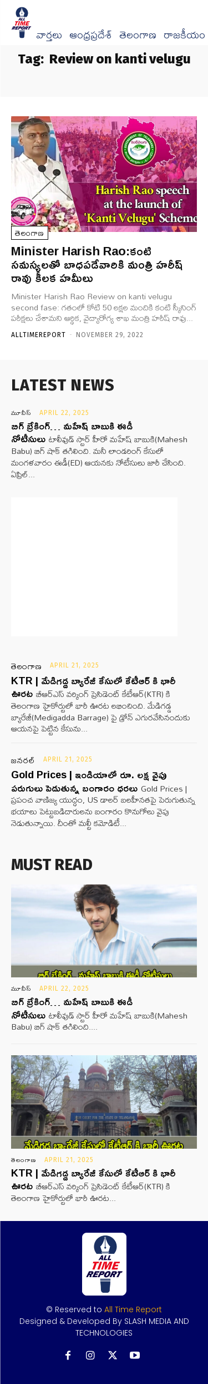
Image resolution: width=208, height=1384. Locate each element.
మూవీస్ (21, 412)
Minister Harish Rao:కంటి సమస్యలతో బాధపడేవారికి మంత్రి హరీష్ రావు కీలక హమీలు (96, 264)
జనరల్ (23, 760)
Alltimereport (38, 335)
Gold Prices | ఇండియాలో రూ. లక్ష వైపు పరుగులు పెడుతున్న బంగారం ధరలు (88, 781)
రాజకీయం (184, 35)
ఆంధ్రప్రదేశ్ (90, 35)
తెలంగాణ (137, 35)
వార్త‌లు (49, 35)
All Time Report (133, 1309)
